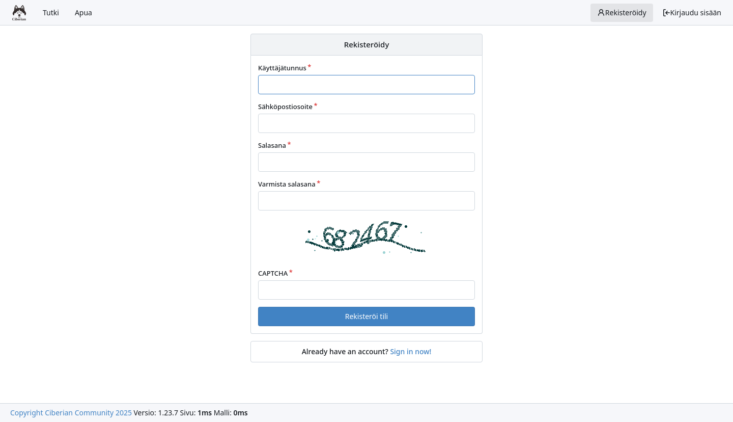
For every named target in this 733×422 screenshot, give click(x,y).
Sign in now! (410, 351)
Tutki (51, 12)
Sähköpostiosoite (285, 106)
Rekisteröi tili (366, 316)
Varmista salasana (287, 184)
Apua (83, 12)
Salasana (272, 145)
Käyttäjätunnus (282, 67)
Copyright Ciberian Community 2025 (71, 412)
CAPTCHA (273, 273)
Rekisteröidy (621, 12)
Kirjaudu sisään (691, 12)
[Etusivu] (19, 13)
